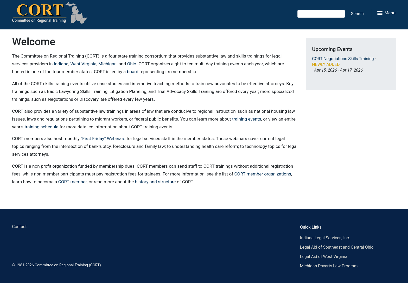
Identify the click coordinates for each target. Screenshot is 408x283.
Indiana (61, 63)
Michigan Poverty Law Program (329, 265)
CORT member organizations (262, 174)
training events (246, 119)
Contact (19, 226)
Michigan (107, 63)
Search (357, 13)
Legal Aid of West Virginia (323, 256)
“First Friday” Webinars (103, 138)
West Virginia (83, 63)
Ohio (131, 63)
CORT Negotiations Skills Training (343, 58)
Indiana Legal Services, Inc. (325, 237)
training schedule (41, 126)
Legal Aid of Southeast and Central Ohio (337, 247)
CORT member (72, 181)
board (132, 71)
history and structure (155, 181)
